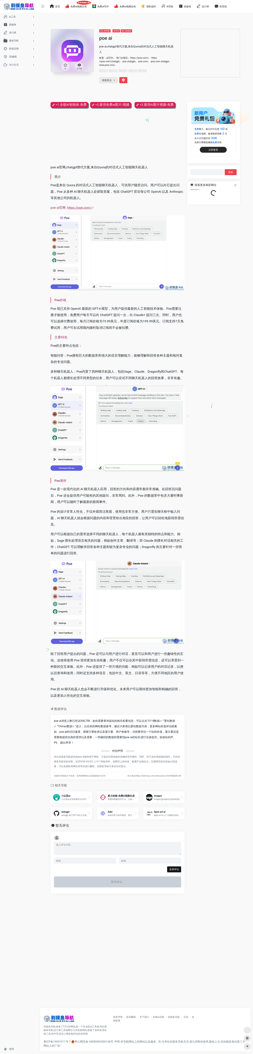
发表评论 (174, 869)
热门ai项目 (126, 31)
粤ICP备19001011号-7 (57, 1041)
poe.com (143, 61)
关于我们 (144, 1017)
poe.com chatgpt (160, 61)
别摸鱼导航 (174, 1017)
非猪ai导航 (158, 1017)
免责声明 (118, 1017)
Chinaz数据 (65, 726)
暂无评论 (62, 825)
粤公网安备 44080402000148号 (94, 1041)
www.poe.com (106, 65)
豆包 (186, 1017)
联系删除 (131, 1017)
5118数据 (154, 720)
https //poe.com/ (139, 57)
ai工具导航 (105, 31)
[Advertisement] (210, 53)
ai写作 (116, 31)
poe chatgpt (128, 61)
